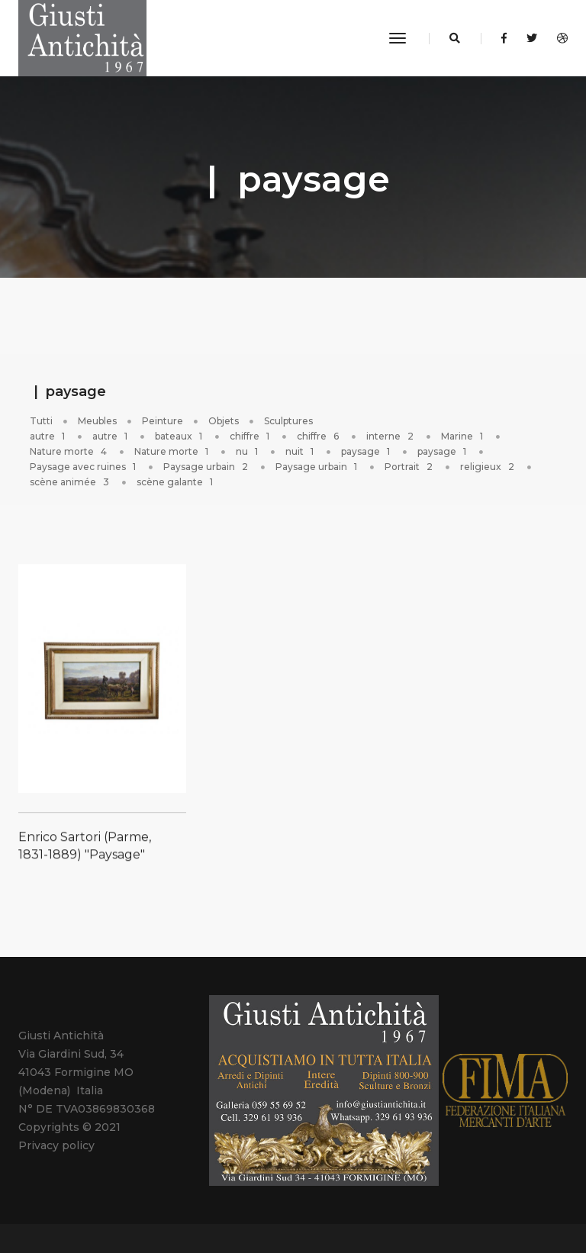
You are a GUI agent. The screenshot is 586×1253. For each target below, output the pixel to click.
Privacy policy (56, 1145)
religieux (488, 466)
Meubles (97, 421)
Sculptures (288, 421)
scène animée (70, 482)
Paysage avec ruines (84, 466)
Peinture (162, 421)
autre (48, 436)
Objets (223, 421)
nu (248, 451)
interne (391, 436)
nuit (300, 451)
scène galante (176, 482)
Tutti (41, 421)
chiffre (251, 436)
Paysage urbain (206, 466)
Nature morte (69, 451)
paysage (366, 451)
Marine (463, 436)
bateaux (179, 436)
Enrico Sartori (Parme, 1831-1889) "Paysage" (84, 859)
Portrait (410, 466)
